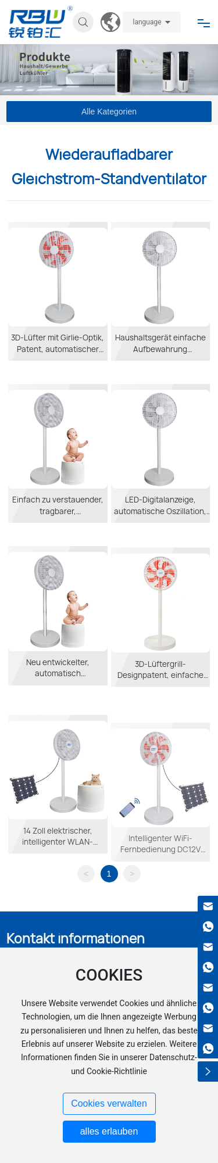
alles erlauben (109, 1131)
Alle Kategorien (109, 111)
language (147, 22)
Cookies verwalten (109, 1103)
